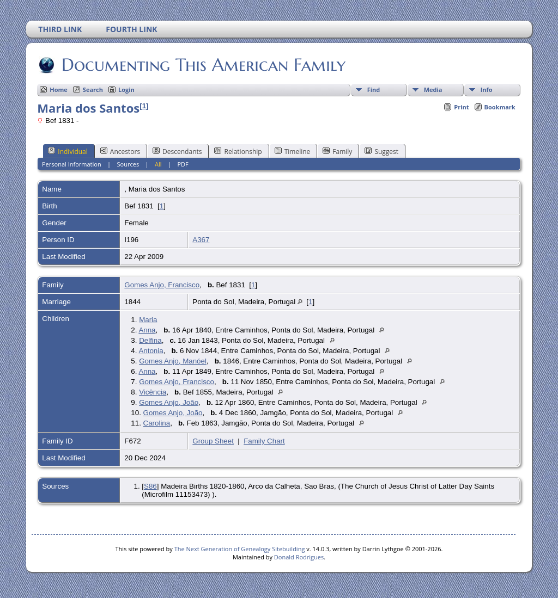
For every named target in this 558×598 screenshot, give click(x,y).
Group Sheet (213, 441)
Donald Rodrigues (299, 557)
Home (59, 89)
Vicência (152, 392)
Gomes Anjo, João (168, 402)
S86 (150, 486)
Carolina (157, 423)
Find (373, 89)
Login (126, 89)
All (158, 164)
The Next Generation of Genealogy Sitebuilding (239, 549)
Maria (148, 320)
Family (337, 151)
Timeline (293, 151)
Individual (68, 151)
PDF (182, 164)
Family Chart (264, 441)
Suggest (381, 151)
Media (433, 89)
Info (487, 89)
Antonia (150, 351)
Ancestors (120, 151)
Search (93, 89)
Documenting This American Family (202, 65)
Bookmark (499, 107)
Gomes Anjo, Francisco (161, 285)
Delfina (150, 340)
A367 (200, 240)
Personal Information (71, 164)
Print (461, 107)
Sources (128, 164)
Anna (146, 330)
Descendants (177, 151)
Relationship (238, 151)
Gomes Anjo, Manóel (173, 361)
